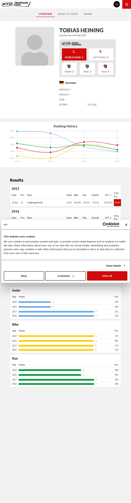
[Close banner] (126, 225)
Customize (66, 275)
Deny (24, 275)
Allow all (107, 275)
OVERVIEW (45, 13)
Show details (113, 265)
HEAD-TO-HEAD (68, 13)
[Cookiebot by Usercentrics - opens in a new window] (105, 224)
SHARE (88, 13)
